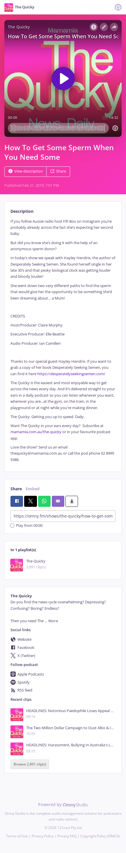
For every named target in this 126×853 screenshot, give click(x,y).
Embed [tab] (33, 488)
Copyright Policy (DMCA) (100, 836)
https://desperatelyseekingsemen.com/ (71, 373)
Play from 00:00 (26, 525)
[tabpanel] (63, 340)
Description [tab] (21, 211)
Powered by (63, 804)
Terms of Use (17, 836)
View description (25, 171)
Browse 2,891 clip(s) (30, 764)
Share (58, 171)
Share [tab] (16, 488)
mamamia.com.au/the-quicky (35, 431)
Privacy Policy (43, 836)
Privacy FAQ (67, 836)
